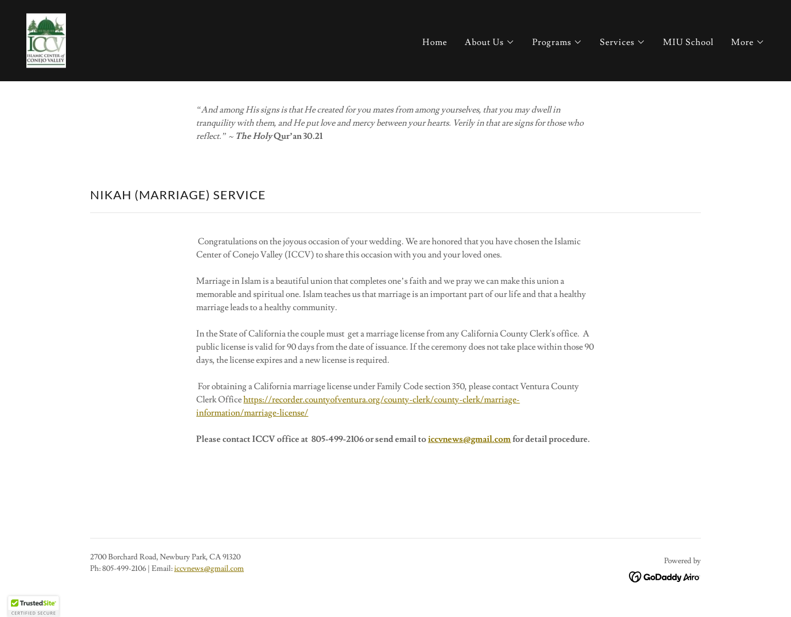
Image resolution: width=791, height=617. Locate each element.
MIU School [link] (688, 42)
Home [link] (434, 42)
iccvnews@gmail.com (469, 439)
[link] (46, 38)
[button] (490, 42)
